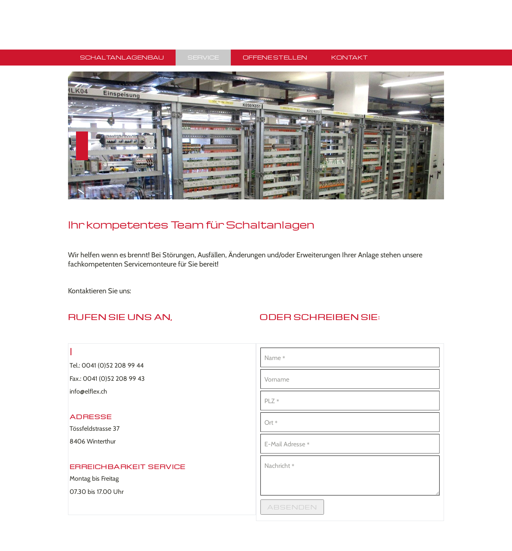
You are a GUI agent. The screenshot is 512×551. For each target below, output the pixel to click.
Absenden (292, 507)
